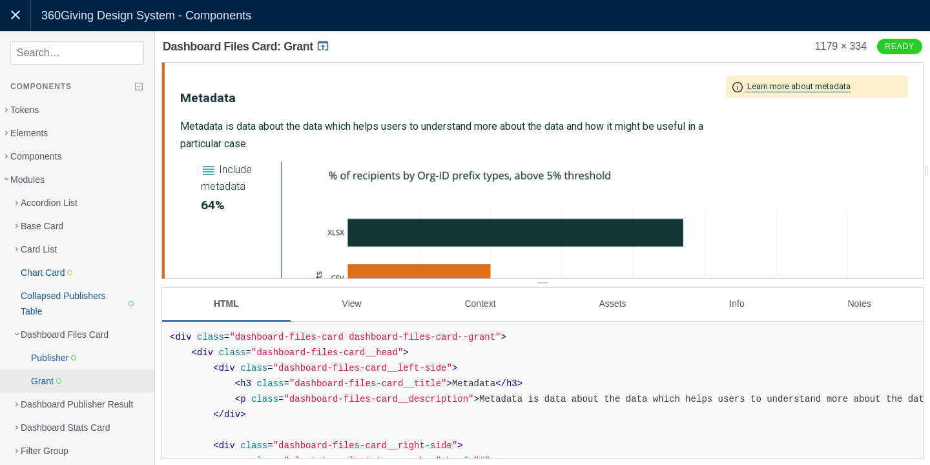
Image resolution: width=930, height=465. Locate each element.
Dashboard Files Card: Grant (246, 46)
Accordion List (49, 203)
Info (736, 301)
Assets (612, 301)
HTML (226, 301)
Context (479, 301)
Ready (899, 46)
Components (35, 156)
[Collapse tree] (139, 86)
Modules (27, 179)
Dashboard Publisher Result (77, 404)
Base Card (42, 226)
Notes (859, 301)
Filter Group (44, 451)
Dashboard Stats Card (65, 427)
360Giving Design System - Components (146, 15)
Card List (39, 249)
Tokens (24, 110)
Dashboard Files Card (64, 334)
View (352, 301)
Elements (29, 133)
